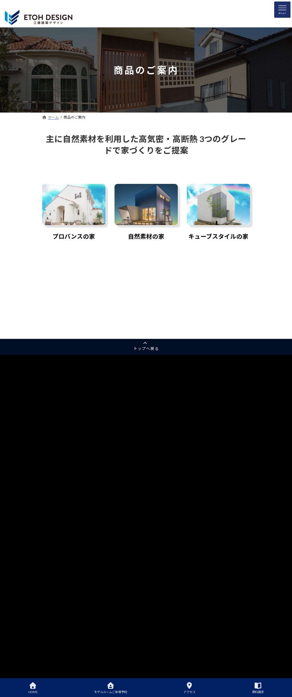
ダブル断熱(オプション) (177, 416)
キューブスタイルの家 (218, 236)
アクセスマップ (61, 600)
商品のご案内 (57, 548)
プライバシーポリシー (64, 496)
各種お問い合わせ (60, 474)
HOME (33, 688)
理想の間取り (169, 600)
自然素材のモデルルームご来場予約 (187, 527)
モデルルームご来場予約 (110, 688)
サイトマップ (57, 485)
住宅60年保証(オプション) (179, 468)
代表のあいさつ (62, 611)
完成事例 (161, 489)
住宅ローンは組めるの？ (177, 569)
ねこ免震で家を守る (174, 405)
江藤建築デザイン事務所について (185, 537)
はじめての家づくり (170, 506)
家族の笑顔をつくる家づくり (181, 457)
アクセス (190, 688)
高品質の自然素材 (172, 395)
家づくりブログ (170, 611)
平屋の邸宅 (55, 422)
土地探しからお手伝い (176, 558)
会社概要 (56, 621)
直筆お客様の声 (170, 478)
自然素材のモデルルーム (66, 412)
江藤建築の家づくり (170, 374)
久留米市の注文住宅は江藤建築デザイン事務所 (196, 437)
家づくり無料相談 (60, 443)
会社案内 (53, 590)
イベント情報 (169, 621)
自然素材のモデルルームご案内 (183, 516)
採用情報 (53, 464)
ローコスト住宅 (62, 537)
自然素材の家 (146, 236)
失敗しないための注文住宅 (179, 579)
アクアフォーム (58, 454)
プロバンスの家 (73, 236)
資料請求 (53, 433)
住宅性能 (165, 384)
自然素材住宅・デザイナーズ (72, 527)
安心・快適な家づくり (176, 447)
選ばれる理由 (165, 426)
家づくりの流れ (170, 548)
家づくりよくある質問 (176, 590)
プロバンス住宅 (62, 516)
